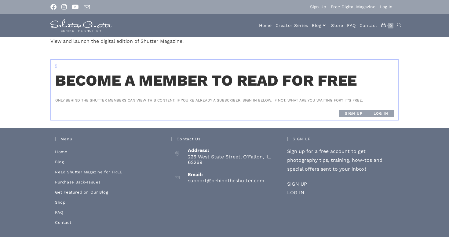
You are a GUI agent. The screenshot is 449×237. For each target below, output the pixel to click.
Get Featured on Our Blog (81, 192)
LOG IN (295, 192)
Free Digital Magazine (353, 6)
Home (61, 152)
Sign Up (318, 6)
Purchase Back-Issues (78, 182)
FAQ (59, 212)
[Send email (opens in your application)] (86, 7)
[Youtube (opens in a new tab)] (75, 7)
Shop (60, 202)
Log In (386, 6)
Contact (63, 222)
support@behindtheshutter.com (226, 180)
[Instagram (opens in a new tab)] (64, 7)
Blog (59, 162)
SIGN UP (297, 184)
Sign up (354, 113)
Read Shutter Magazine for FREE (88, 172)
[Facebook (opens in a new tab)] (54, 7)
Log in (381, 113)
